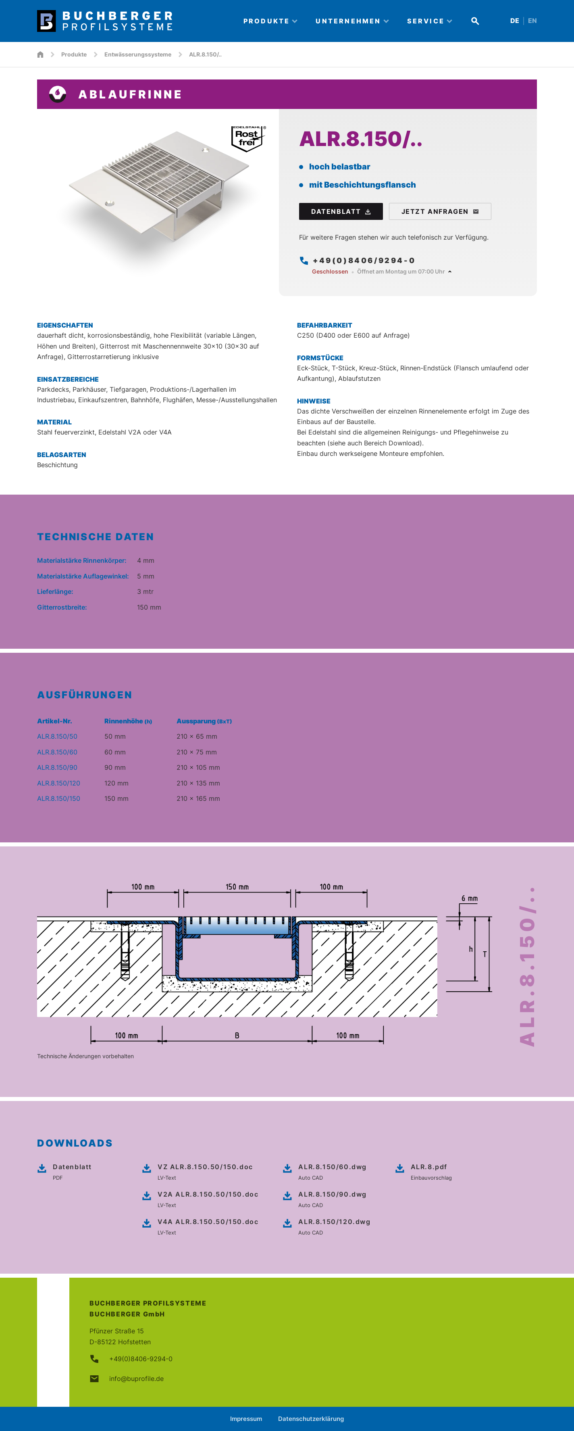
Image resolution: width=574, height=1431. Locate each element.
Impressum (246, 1419)
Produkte (74, 54)
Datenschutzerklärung (311, 1419)
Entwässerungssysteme (137, 54)
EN (532, 21)
